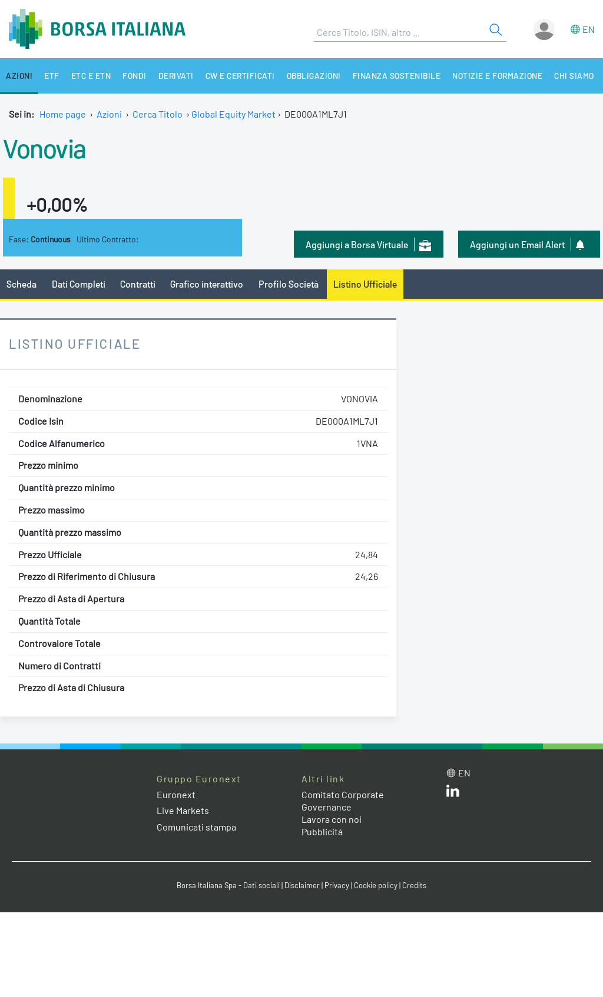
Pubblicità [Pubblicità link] (322, 831)
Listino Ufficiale (365, 283)
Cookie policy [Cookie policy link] (375, 885)
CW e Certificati (240, 76)
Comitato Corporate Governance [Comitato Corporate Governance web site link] (343, 800)
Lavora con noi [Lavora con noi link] (332, 819)
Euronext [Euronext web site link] (176, 794)
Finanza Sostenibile (397, 76)
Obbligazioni (314, 76)
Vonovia (44, 148)
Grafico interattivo (206, 283)
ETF (51, 76)
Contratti (137, 283)
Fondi (134, 76)
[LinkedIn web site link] (452, 793)
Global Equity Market (233, 113)
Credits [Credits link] (414, 885)
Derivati (176, 76)
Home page (62, 113)
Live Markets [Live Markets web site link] (183, 810)
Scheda (21, 283)
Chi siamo (574, 76)
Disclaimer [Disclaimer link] (302, 885)
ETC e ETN (91, 76)
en (588, 29)
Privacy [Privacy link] (336, 885)
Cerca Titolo (157, 113)
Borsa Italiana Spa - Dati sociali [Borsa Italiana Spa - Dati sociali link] (228, 885)
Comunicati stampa (196, 826)
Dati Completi (78, 283)
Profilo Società (289, 283)
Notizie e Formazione (497, 76)
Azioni (19, 76)
